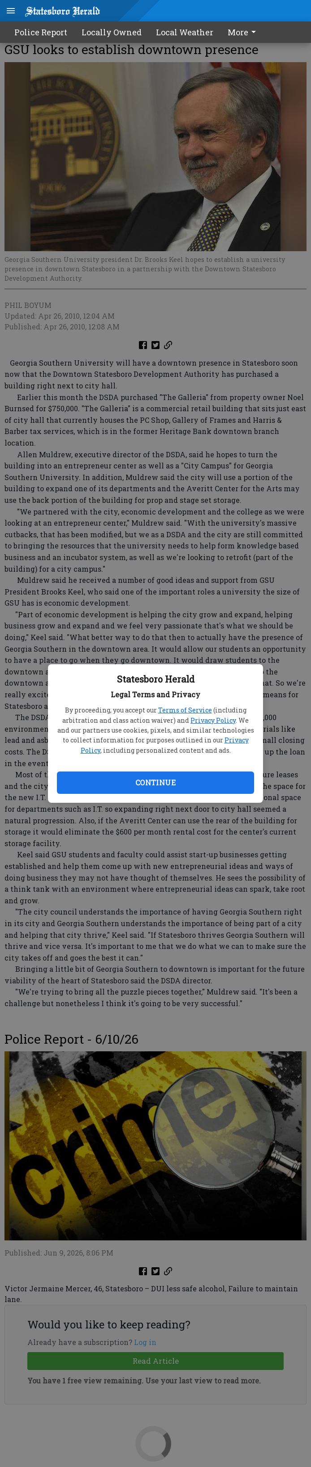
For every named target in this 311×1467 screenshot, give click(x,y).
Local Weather (184, 32)
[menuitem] (244, 32)
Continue (155, 782)
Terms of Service (185, 710)
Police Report (40, 32)
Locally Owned (112, 32)
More (243, 32)
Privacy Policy (213, 720)
